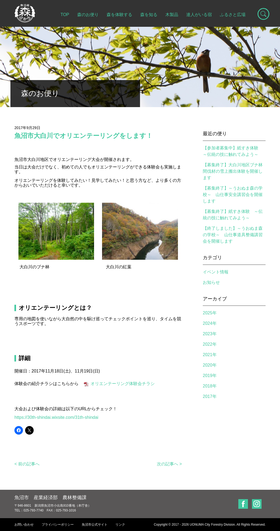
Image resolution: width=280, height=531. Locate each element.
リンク (120, 524)
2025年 (210, 313)
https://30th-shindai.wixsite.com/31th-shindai (56, 417)
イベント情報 (215, 272)
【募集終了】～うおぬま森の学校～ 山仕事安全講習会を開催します (233, 194)
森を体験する (119, 14)
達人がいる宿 (199, 14)
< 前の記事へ (27, 464)
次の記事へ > (169, 464)
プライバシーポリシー (58, 524)
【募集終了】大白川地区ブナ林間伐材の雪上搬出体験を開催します (233, 171)
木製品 (171, 14)
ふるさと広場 (233, 14)
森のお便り (88, 14)
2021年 (210, 354)
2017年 (210, 396)
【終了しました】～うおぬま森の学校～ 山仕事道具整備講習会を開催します (233, 234)
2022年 (210, 344)
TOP (64, 14)
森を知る (148, 14)
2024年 (210, 323)
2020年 (210, 365)
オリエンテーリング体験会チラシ (123, 383)
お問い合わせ (24, 524)
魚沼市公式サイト (94, 524)
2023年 (210, 334)
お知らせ (211, 282)
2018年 (210, 386)
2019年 (210, 375)
